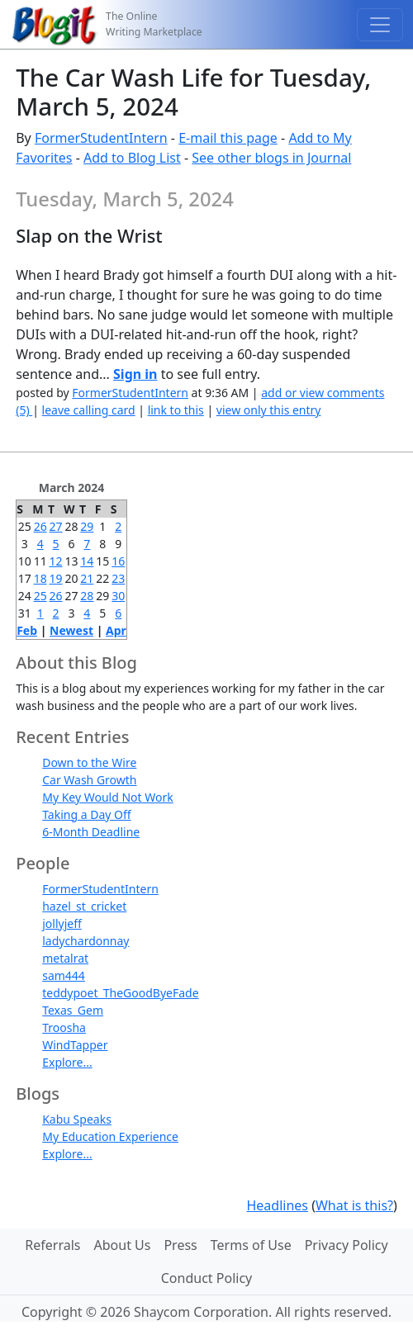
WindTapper (74, 1045)
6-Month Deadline (91, 832)
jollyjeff (62, 923)
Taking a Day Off (86, 814)
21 (86, 578)
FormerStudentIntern (101, 138)
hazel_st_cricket (84, 906)
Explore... (67, 1062)
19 (56, 578)
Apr (116, 630)
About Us (122, 1245)
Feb (27, 630)
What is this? (354, 1205)
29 (86, 526)
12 (56, 561)
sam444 (63, 975)
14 (86, 561)
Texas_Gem (72, 1010)
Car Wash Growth (89, 780)
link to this (176, 410)
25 (40, 596)
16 (118, 561)
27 (56, 526)
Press (180, 1245)
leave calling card (88, 410)
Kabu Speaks (77, 1119)
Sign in (135, 374)
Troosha (64, 1027)
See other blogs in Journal (271, 158)
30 (118, 596)
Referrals (52, 1245)
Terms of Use (251, 1245)
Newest (71, 630)
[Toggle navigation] (380, 24)
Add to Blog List (132, 158)
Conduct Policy (206, 1278)
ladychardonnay (85, 941)
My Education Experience (110, 1136)
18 (40, 578)
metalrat (65, 958)
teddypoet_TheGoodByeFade (120, 993)
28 (86, 596)
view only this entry (268, 410)
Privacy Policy (346, 1245)
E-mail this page (228, 138)
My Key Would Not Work (107, 797)
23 (118, 578)
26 (40, 526)
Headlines (277, 1205)
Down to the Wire (89, 762)
